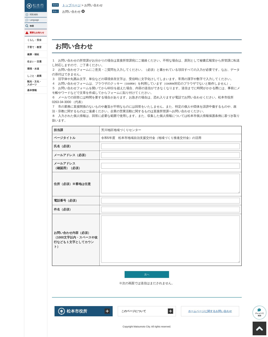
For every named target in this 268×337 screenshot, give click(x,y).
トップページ (71, 5)
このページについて (133, 311)
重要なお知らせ (37, 32)
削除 (83, 11)
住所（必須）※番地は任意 (72, 184)
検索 (32, 26)
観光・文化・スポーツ (34, 83)
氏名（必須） (63, 146)
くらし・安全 (34, 40)
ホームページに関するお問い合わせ (210, 311)
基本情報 (32, 90)
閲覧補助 (34, 14)
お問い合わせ (71, 11)
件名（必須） (63, 209)
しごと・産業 (34, 75)
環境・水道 (33, 68)
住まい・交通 (34, 61)
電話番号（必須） (66, 200)
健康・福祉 (33, 54)
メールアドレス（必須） (71, 155)
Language (34, 20)
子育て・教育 (34, 47)
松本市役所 (77, 311)
